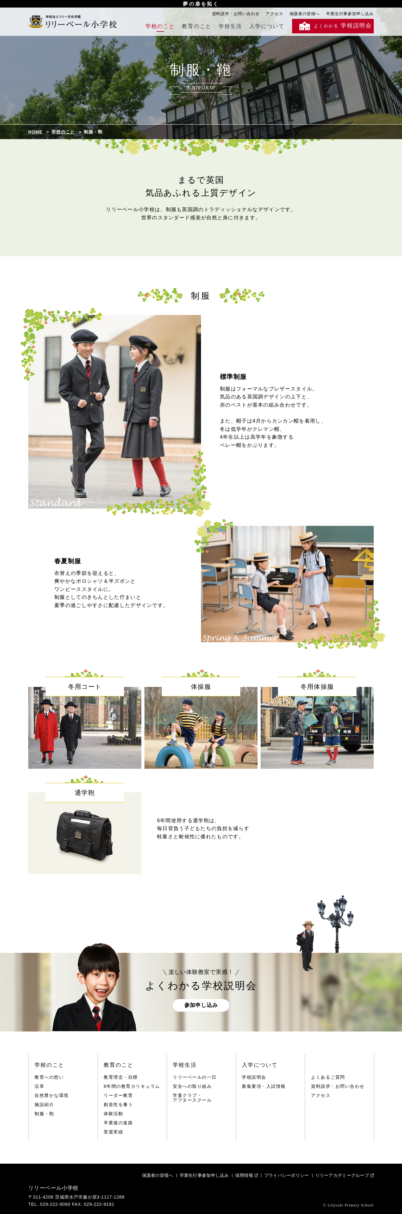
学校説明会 (254, 1077)
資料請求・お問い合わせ (236, 13)
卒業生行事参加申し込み (350, 13)
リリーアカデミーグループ (342, 1175)
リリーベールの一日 (195, 1077)
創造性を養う (118, 1104)
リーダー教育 (118, 1095)
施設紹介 (44, 1104)
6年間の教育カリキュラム (132, 1086)
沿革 (39, 1086)
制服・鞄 (44, 1113)
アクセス (274, 13)
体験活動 (113, 1113)
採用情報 (244, 1175)
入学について (267, 26)
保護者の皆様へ (305, 13)
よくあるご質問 (328, 1077)
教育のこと (196, 26)
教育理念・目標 (121, 1077)
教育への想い (49, 1077)
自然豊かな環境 (52, 1095)
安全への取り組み (192, 1086)
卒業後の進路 (118, 1123)
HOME (35, 131)
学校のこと (160, 26)
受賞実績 (113, 1132)
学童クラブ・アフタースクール (192, 1098)
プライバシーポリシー (286, 1175)
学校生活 (230, 26)
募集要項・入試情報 (264, 1086)
